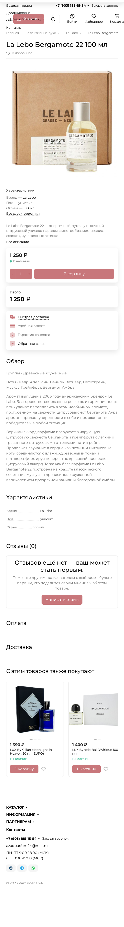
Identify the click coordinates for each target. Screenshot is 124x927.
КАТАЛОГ (15, 807)
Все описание (17, 242)
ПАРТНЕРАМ (18, 822)
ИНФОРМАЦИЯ (21, 814)
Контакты (14, 28)
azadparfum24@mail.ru (27, 846)
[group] (62, 121)
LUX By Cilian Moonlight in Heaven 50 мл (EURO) (31, 752)
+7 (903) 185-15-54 (71, 6)
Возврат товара (19, 6)
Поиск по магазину (25, 19)
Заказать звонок (105, 6)
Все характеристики (23, 214)
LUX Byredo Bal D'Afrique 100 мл (95, 752)
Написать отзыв (62, 599)
